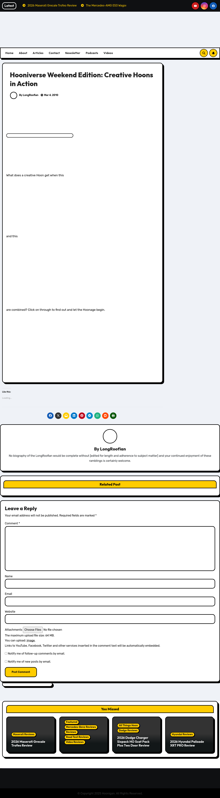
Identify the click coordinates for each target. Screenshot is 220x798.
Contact (54, 53)
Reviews (71, 732)
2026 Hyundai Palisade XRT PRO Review (187, 744)
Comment (12, 523)
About (23, 53)
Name (9, 576)
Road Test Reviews (77, 737)
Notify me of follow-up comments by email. (36, 653)
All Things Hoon (128, 725)
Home (9, 53)
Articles (38, 53)
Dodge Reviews (128, 730)
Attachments (13, 630)
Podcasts (92, 53)
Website (10, 611)
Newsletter (72, 53)
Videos (108, 53)
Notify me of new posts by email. (29, 661)
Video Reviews (75, 742)
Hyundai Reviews (182, 734)
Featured (71, 722)
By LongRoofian (24, 95)
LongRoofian (113, 449)
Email (8, 594)
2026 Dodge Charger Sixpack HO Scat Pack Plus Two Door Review (133, 742)
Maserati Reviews (23, 734)
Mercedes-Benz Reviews (81, 727)
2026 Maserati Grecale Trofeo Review (28, 744)
